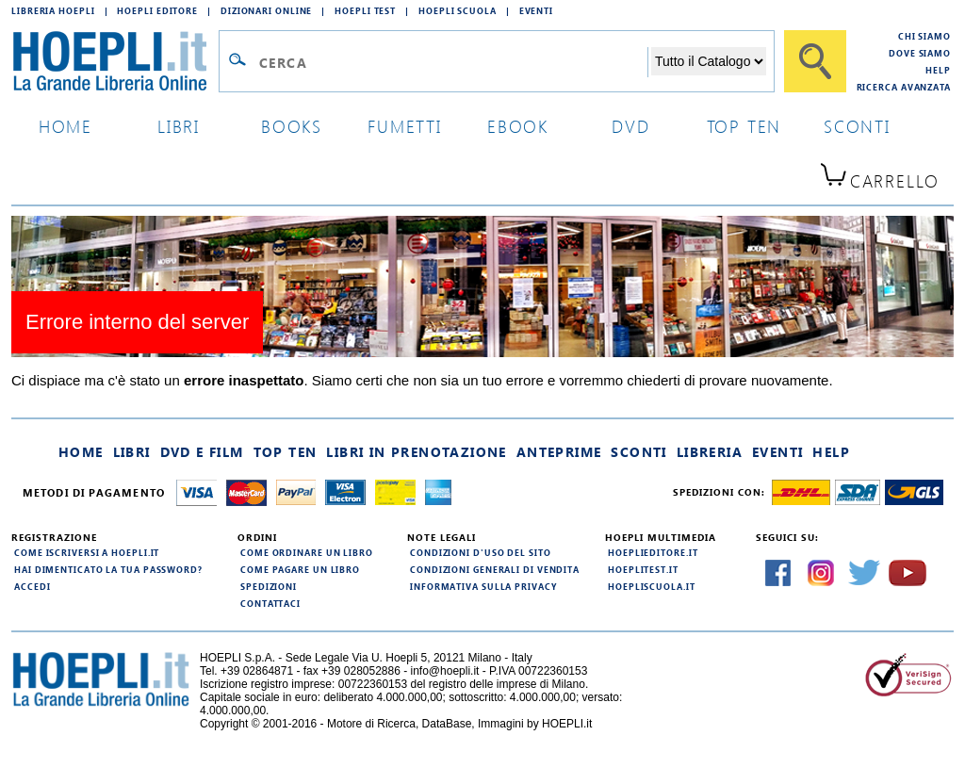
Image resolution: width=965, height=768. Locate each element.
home (65, 126)
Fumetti (405, 126)
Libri (132, 452)
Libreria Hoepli (53, 10)
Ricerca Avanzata (904, 86)
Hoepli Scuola (457, 10)
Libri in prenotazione (416, 452)
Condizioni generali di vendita (495, 569)
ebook (517, 126)
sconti (857, 126)
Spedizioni (268, 586)
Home (81, 452)
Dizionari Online (266, 10)
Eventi (536, 10)
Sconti (638, 452)
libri (178, 126)
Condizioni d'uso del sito (480, 552)
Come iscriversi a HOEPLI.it (86, 552)
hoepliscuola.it (651, 586)
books (291, 126)
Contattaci (270, 603)
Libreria (710, 452)
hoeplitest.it (643, 569)
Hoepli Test (365, 10)
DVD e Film (202, 452)
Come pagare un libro (300, 569)
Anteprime (559, 452)
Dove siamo (920, 52)
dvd (630, 126)
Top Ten (286, 452)
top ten (744, 126)
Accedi (32, 586)
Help (938, 69)
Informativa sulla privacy (483, 586)
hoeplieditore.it (652, 552)
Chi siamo (924, 35)
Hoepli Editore (157, 10)
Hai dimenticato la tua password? (108, 569)
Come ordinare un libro (306, 552)
